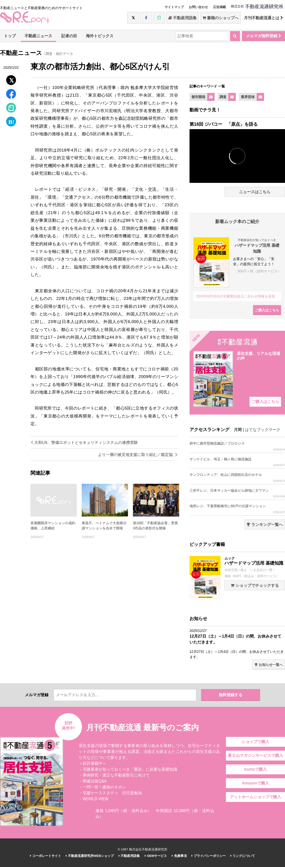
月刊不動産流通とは (263, 18)
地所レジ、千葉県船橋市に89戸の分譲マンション (237, 509)
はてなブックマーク (262, 430)
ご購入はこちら (267, 310)
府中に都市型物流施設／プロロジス (237, 446)
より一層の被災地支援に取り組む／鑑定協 (138, 454)
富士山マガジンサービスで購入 (255, 755)
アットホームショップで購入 (255, 797)
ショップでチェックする (255, 585)
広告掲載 (219, 7)
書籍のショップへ (220, 18)
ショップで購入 (255, 742)
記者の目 (69, 36)
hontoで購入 (255, 769)
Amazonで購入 (255, 783)
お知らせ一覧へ (268, 665)
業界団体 (248, 97)
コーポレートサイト (45, 856)
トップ (10, 36)
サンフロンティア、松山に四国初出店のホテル (237, 477)
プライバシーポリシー (208, 856)
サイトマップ (174, 7)
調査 (223, 97)
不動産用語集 (182, 18)
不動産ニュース (38, 36)
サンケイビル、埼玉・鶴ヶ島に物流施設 (237, 462)
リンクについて (242, 856)
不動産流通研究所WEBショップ (90, 856)
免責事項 (179, 856)
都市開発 (198, 97)
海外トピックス (99, 36)
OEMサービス (156, 856)
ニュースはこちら (254, 192)
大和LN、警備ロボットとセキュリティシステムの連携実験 (84, 442)
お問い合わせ (198, 7)
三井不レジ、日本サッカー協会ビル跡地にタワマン (237, 493)
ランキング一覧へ (265, 524)
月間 (238, 430)
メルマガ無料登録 (263, 36)
